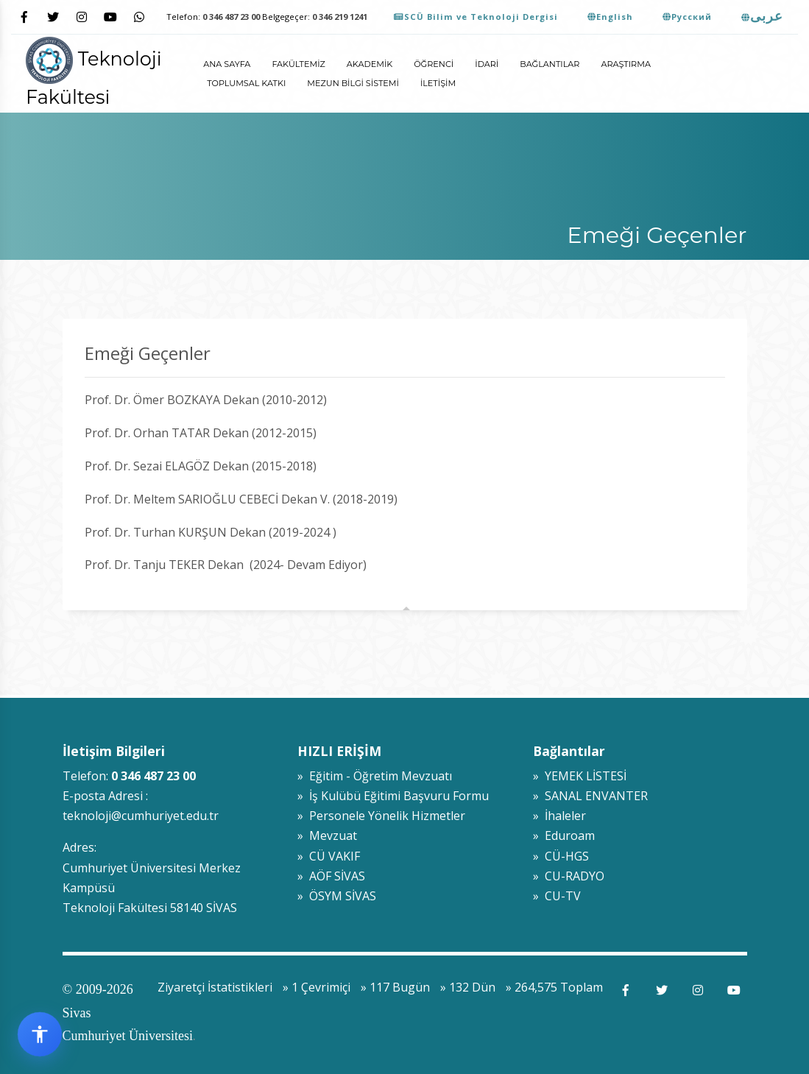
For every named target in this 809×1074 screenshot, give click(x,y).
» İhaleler (559, 816)
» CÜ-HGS (561, 856)
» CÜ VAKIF (328, 856)
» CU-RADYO (568, 876)
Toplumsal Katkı (246, 83)
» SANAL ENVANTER (590, 796)
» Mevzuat (327, 835)
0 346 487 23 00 (231, 16)
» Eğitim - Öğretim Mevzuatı (374, 776)
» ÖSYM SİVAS (336, 896)
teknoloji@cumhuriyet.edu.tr (141, 816)
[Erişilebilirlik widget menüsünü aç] (40, 1034)
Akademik (369, 64)
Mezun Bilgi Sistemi (353, 83)
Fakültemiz (298, 64)
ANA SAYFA (226, 64)
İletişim (438, 83)
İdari (486, 64)
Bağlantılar (549, 64)
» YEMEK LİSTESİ (579, 776)
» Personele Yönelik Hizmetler (381, 816)
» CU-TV (557, 896)
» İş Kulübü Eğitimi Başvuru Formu (393, 796)
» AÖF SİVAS (331, 876)
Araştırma (626, 64)
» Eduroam (564, 835)
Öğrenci (433, 64)
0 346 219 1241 (339, 16)
